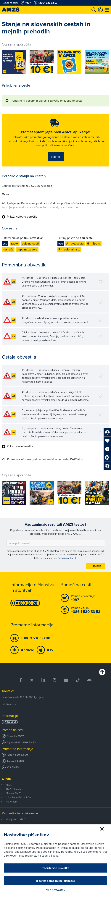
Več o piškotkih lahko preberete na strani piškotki (55, 853)
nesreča (8, 249)
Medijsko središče (16, 819)
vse (5, 243)
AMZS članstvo (14, 789)
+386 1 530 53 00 (17, 754)
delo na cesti (30, 243)
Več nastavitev (55, 890)
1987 (21, 736)
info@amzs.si (9, 704)
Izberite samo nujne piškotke (55, 881)
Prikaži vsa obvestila (17, 446)
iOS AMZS (13, 767)
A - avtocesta (75, 243)
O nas (6, 778)
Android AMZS (15, 761)
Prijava (96, 566)
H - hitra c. (94, 243)
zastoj (15, 243)
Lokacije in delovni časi (19, 797)
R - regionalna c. (69, 249)
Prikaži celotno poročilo (19, 216)
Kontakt (8, 691)
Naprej (55, 157)
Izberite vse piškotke (55, 868)
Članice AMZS (13, 793)
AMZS (9, 785)
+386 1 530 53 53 (25, 742)
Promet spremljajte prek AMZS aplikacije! (55, 132)
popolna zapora (27, 249)
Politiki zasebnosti (67, 558)
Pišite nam (11, 801)
